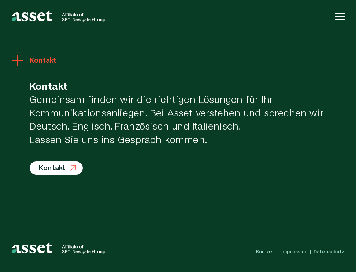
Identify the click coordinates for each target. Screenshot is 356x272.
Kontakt (334, 40)
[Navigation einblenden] (340, 16)
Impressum (294, 252)
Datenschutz (329, 252)
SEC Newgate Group (294, 40)
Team (257, 40)
